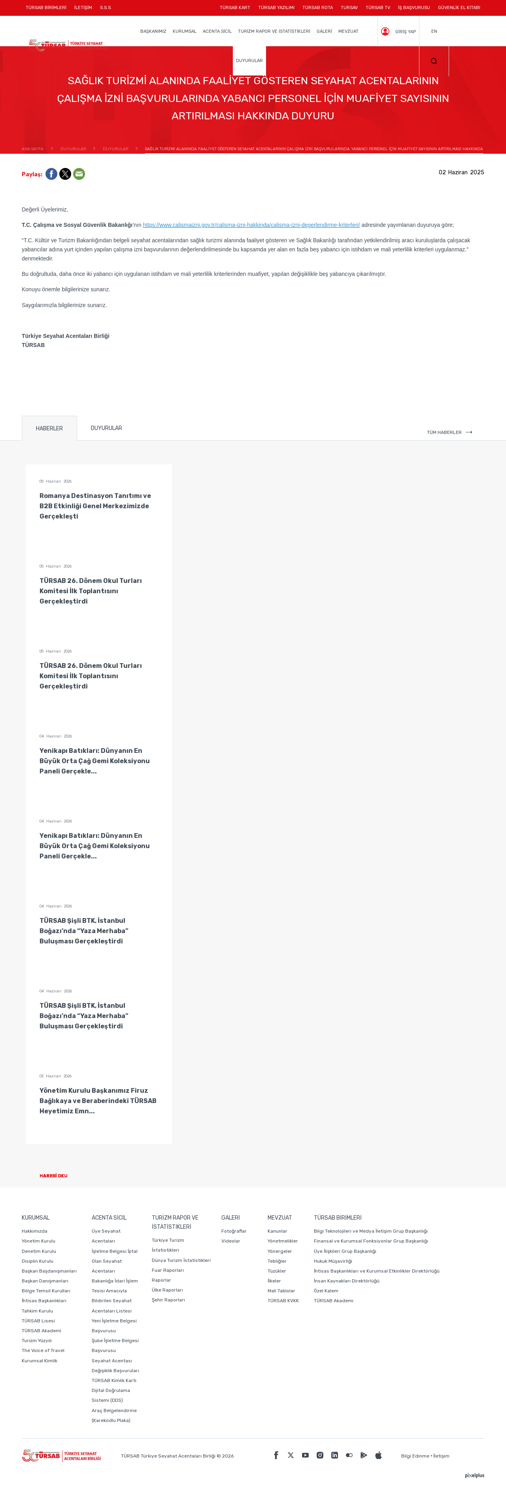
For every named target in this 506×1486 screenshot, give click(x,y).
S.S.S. (106, 7)
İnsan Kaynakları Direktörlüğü (347, 1281)
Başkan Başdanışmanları (49, 1271)
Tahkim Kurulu (37, 1311)
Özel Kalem (326, 1291)
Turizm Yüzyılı (37, 1340)
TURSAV (349, 7)
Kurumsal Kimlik (39, 1360)
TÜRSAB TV (378, 7)
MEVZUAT (348, 31)
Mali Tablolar (281, 1291)
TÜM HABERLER (449, 432)
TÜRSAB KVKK (283, 1300)
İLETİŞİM (83, 10)
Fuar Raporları (168, 1270)
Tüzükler (277, 1271)
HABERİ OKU (60, 1176)
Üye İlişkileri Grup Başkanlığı (345, 1251)
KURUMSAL (184, 31)
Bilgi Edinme (415, 1456)
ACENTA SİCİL (217, 31)
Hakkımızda (34, 1231)
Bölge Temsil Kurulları (46, 1291)
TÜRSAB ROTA (317, 7)
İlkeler (274, 1281)
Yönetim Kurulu (38, 1241)
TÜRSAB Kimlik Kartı (114, 1380)
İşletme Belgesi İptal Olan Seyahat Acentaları (115, 1261)
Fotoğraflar (234, 1231)
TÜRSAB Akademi (41, 1330)
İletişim (441, 1456)
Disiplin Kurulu (37, 1261)
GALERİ (324, 31)
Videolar (230, 1241)
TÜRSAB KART (235, 7)
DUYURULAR (249, 60)
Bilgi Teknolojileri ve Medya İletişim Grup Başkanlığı (371, 1231)
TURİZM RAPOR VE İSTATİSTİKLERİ (274, 31)
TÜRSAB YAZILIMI (276, 7)
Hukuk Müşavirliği (333, 1261)
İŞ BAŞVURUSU (414, 7)
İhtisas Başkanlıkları (44, 1300)
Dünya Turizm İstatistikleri (181, 1260)
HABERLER (49, 428)
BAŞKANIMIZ (153, 31)
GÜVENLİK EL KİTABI (459, 7)
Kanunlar (277, 1231)
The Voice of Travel (43, 1350)
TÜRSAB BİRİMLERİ (48, 10)
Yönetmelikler (283, 1241)
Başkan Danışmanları (45, 1281)
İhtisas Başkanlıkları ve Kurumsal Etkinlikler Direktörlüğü (377, 1271)
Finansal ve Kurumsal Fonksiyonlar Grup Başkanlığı (371, 1241)
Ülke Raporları (167, 1290)
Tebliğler (277, 1261)
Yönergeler (280, 1251)
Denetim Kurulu (39, 1251)
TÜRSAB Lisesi (38, 1321)
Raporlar (161, 1280)
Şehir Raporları (168, 1300)
